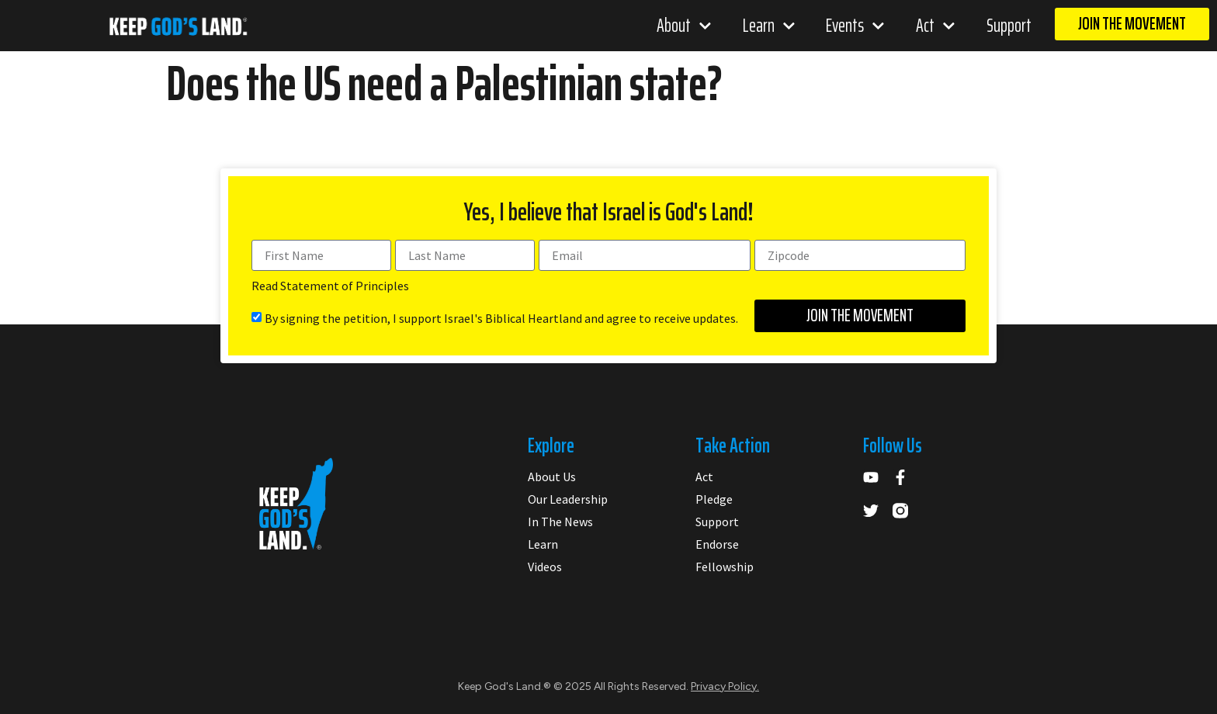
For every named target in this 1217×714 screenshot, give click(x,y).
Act (935, 25)
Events (855, 25)
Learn (769, 25)
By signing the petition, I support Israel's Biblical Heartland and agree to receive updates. (501, 318)
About (684, 25)
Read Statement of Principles (330, 285)
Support (1009, 25)
